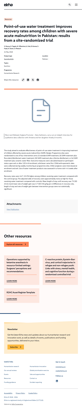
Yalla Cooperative (17, 404)
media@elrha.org (61, 371)
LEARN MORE (12, 281)
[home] (8, 4)
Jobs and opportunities (37, 374)
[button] (76, 4)
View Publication (13, 209)
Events (6, 374)
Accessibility (8, 393)
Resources (8, 19)
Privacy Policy (20, 393)
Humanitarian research (11, 366)
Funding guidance (10, 382)
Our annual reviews (10, 370)
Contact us (33, 378)
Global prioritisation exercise (39, 370)
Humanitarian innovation (38, 366)
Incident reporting (36, 382)
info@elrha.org (60, 367)
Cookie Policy (32, 393)
